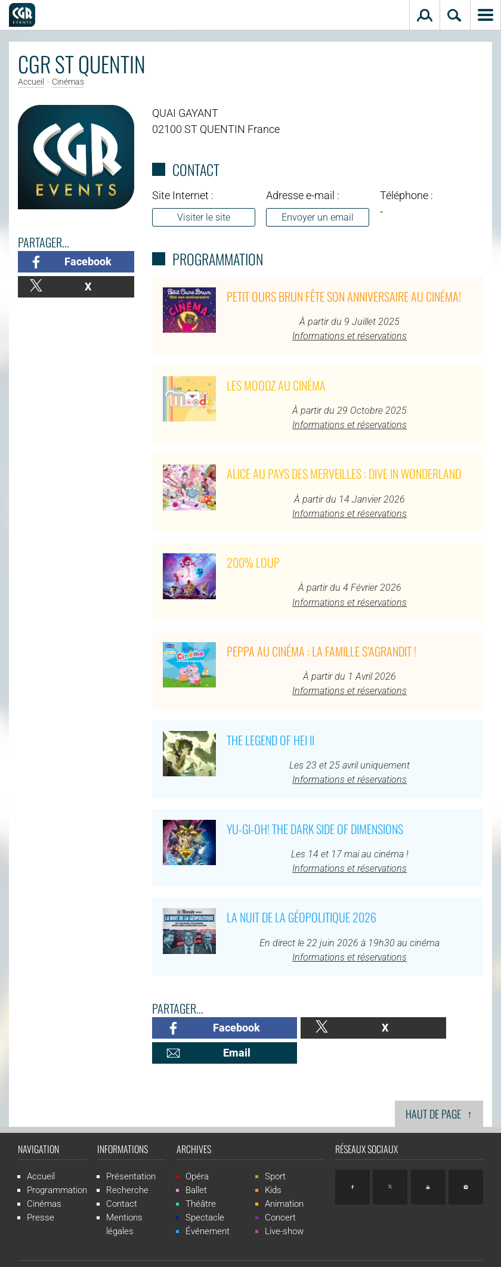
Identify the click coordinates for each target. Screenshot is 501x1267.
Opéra (197, 1151)
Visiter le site (203, 217)
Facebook (88, 261)
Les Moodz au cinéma (276, 385)
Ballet (196, 1165)
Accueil (31, 82)
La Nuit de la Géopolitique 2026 (301, 917)
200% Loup (253, 562)
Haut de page (439, 1088)
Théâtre (200, 1178)
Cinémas (68, 82)
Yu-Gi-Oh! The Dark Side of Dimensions (315, 829)
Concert (280, 1192)
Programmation (57, 1165)
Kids (273, 1165)
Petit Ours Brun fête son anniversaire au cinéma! (344, 296)
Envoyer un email (318, 217)
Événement (207, 1206)
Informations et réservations (349, 336)
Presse (40, 1192)
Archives (194, 1124)
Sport (275, 1151)
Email (440, 1027)
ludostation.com (371, 1251)
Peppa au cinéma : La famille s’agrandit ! (321, 651)
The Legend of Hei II (270, 740)
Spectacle (204, 1192)
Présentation (131, 1151)
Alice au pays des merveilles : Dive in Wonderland (344, 473)
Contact (121, 1178)
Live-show (284, 1206)
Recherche (127, 1165)
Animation (284, 1178)
